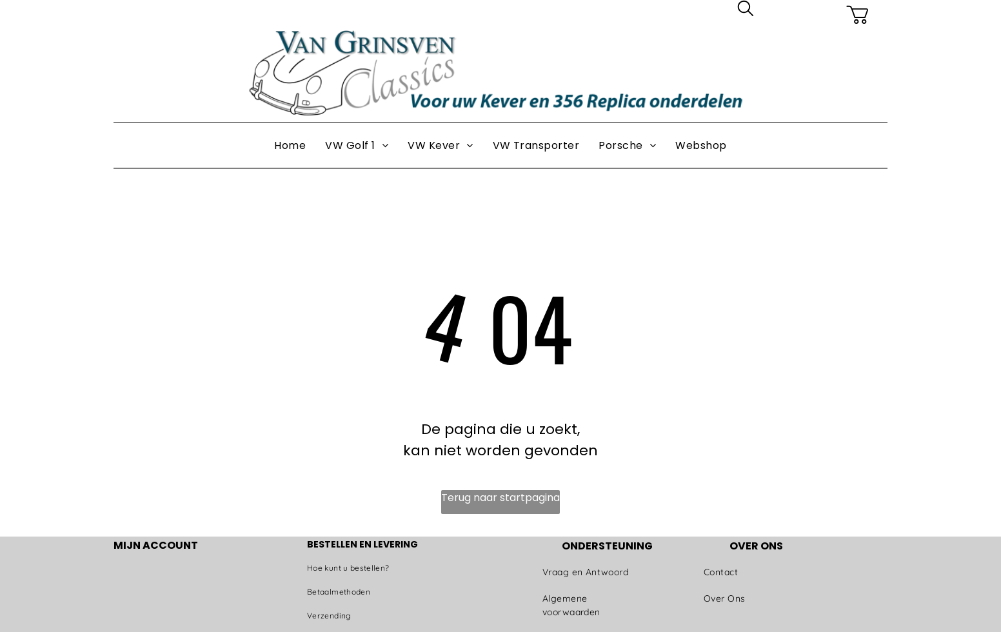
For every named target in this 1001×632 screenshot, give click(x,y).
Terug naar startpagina (500, 497)
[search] (745, 10)
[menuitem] (289, 146)
